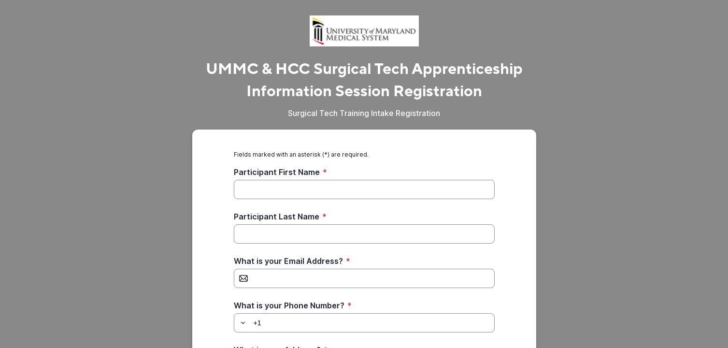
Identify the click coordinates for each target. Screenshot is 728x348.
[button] (241, 323)
